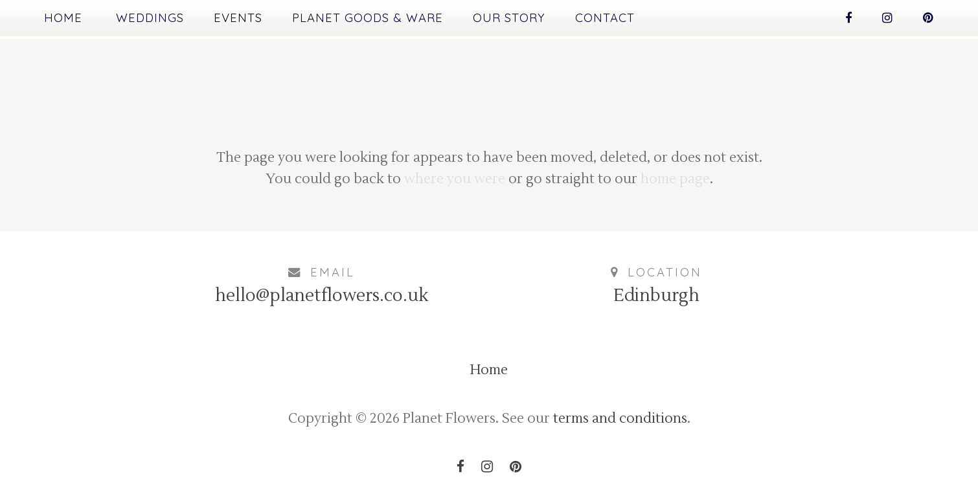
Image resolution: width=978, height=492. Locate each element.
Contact (605, 17)
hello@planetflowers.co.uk (321, 296)
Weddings (150, 17)
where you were (454, 179)
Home (63, 17)
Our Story (509, 17)
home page (675, 179)
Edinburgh (656, 296)
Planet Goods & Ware (367, 17)
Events (238, 17)
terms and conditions (620, 418)
